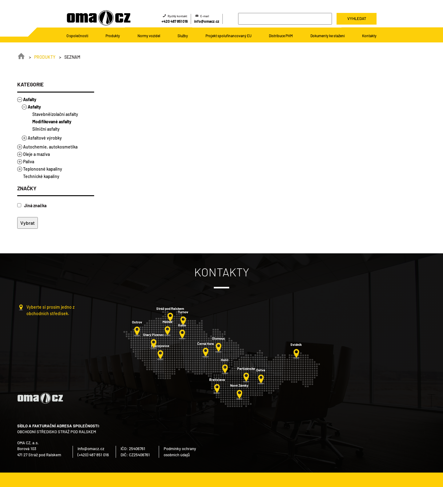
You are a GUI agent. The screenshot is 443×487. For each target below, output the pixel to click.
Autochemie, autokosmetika (50, 146)
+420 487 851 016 (175, 21)
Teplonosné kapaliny (42, 169)
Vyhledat (356, 18)
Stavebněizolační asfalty (55, 114)
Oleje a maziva (36, 154)
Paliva (28, 161)
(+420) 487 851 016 (93, 454)
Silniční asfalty (46, 129)
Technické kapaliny (41, 176)
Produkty (44, 57)
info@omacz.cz (206, 21)
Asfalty (29, 99)
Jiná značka (31, 205)
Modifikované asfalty (51, 121)
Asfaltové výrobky (45, 138)
